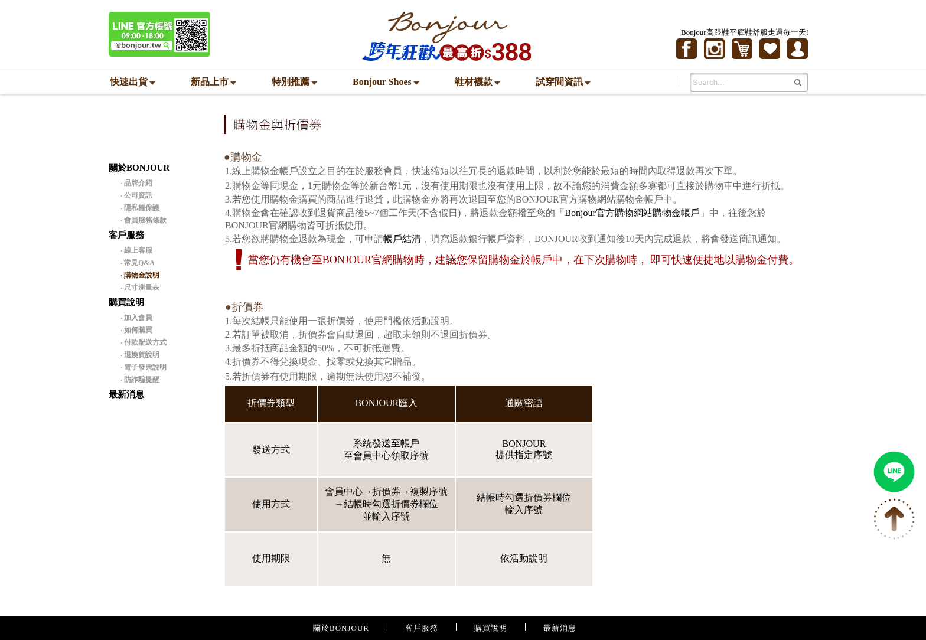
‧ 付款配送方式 (143, 342)
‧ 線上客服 (136, 250)
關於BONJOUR (341, 627)
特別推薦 (294, 82)
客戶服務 (421, 627)
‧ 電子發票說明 (143, 367)
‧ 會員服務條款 (143, 220)
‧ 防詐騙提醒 (139, 379)
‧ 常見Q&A (137, 263)
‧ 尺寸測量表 (139, 287)
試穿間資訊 (563, 82)
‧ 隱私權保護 (139, 208)
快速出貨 (132, 82)
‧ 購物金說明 (139, 275)
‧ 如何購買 (136, 330)
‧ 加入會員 (136, 318)
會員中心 (344, 491)
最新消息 (126, 394)
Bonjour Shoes (386, 82)
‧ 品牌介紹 (136, 183)
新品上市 (213, 82)
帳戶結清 (402, 239)
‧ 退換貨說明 (139, 355)
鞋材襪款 (477, 82)
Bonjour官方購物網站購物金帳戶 (632, 213)
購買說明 (490, 627)
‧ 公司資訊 (136, 195)
